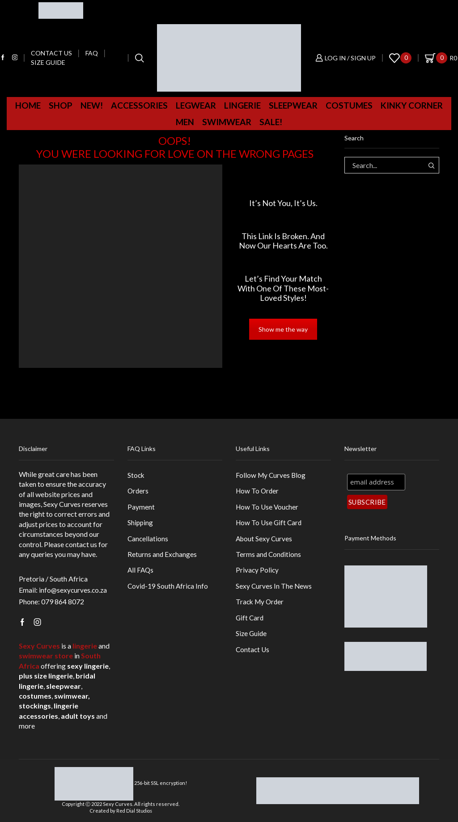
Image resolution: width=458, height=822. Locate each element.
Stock (136, 475)
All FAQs (141, 573)
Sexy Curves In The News (274, 589)
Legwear (196, 105)
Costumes (349, 105)
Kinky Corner (412, 105)
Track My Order (261, 605)
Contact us (51, 53)
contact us (81, 544)
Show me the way (283, 329)
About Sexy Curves (265, 540)
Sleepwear (293, 105)
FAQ (91, 53)
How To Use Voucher (268, 507)
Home (28, 105)
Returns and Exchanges (162, 556)
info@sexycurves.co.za (74, 590)
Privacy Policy (258, 573)
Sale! (270, 122)
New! (92, 105)
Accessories (139, 105)
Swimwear (226, 122)
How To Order (258, 491)
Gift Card (250, 621)
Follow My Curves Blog (271, 475)
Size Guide (48, 62)
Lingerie (242, 105)
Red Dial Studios (134, 811)
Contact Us (253, 654)
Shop (60, 105)
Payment (141, 507)
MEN (185, 122)
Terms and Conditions (269, 556)
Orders (138, 491)
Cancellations (148, 540)
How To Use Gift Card (270, 523)
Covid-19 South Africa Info (168, 589)
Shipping (140, 523)
